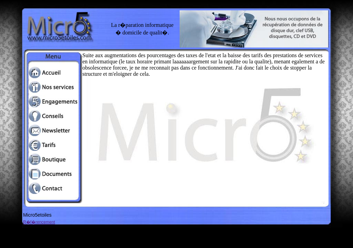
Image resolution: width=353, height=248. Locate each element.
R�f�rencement (39, 222)
